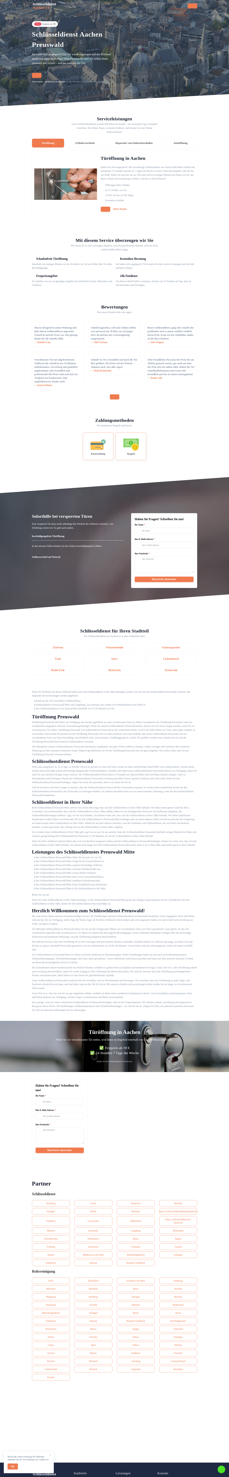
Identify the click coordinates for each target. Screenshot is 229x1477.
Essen (93, 1203)
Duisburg (50, 1203)
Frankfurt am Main (136, 1280)
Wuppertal (51, 1297)
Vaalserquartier (171, 647)
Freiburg (51, 1246)
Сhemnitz (135, 1246)
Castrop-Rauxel (178, 1361)
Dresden (178, 1203)
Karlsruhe (93, 1230)
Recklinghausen (178, 1321)
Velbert (135, 1345)
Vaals (58, 658)
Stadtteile (107, 7)
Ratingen (178, 1337)
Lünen (51, 1345)
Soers (114, 658)
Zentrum (58, 647)
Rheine (93, 1353)
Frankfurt (50, 1221)
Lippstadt (135, 1369)
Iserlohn (93, 1337)
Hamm (51, 1254)
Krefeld (93, 1305)
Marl (93, 1345)
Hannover (135, 1203)
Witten (51, 1337)
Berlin (93, 1211)
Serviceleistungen (85, 7)
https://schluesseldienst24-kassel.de (178, 1221)
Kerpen (50, 1377)
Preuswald (171, 670)
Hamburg (178, 1280)
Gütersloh (178, 1329)
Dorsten (51, 1361)
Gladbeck (135, 1353)
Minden (178, 1345)
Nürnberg (93, 1297)
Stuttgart (51, 1211)
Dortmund (51, 1305)
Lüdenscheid (51, 1369)
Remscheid (50, 1329)
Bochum (136, 1211)
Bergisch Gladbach (136, 1263)
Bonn (135, 1288)
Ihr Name (139, 525)
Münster (51, 1230)
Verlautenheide (114, 647)
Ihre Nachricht (141, 553)
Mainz (136, 1238)
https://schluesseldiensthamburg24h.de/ (178, 1211)
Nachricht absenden (164, 579)
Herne (136, 1313)
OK (13, 1466)
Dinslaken (178, 1369)
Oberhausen (93, 1238)
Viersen (51, 1353)
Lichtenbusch (171, 658)
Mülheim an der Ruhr (93, 1254)
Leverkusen (93, 1221)
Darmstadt (93, 1246)
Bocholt (93, 1369)
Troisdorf (178, 1353)
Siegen (135, 1329)
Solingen (178, 1254)
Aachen (178, 1246)
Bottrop (93, 1263)
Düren (136, 1337)
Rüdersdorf (135, 1221)
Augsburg (135, 1230)
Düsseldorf (93, 1280)
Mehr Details (120, 209)
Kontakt (132, 7)
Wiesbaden (178, 1230)
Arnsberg (135, 1361)
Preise (120, 7)
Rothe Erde (58, 670)
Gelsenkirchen (51, 1238)
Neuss (178, 1313)
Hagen (178, 1238)
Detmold (93, 1361)
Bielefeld (93, 1288)
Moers (93, 1329)
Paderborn (51, 1263)
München (50, 1288)
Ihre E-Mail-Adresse (144, 539)
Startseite (64, 7)
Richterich (114, 670)
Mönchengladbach (136, 1254)
